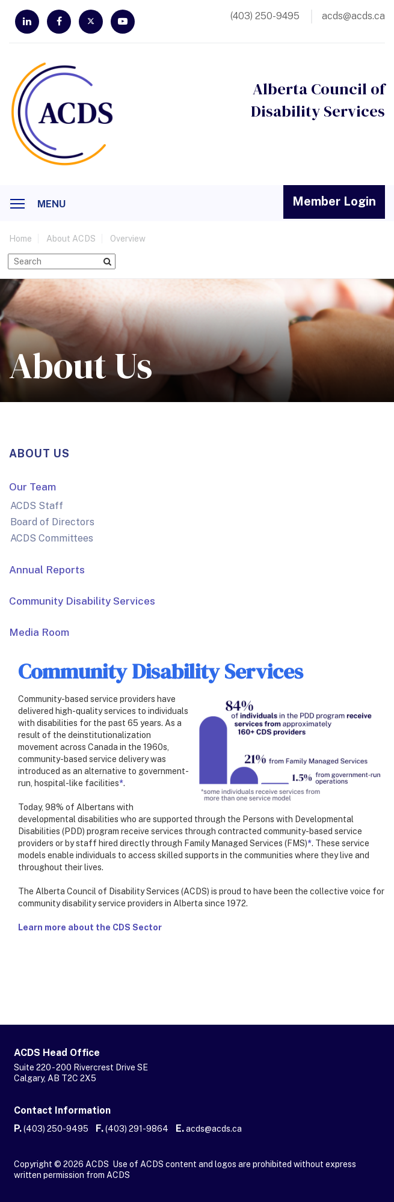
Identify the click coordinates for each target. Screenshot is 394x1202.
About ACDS (71, 238)
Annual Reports (47, 570)
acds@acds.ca (214, 1128)
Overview (128, 238)
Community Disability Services (82, 601)
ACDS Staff (36, 505)
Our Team (32, 487)
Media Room (39, 632)
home (20, 238)
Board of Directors (52, 522)
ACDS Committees (51, 538)
